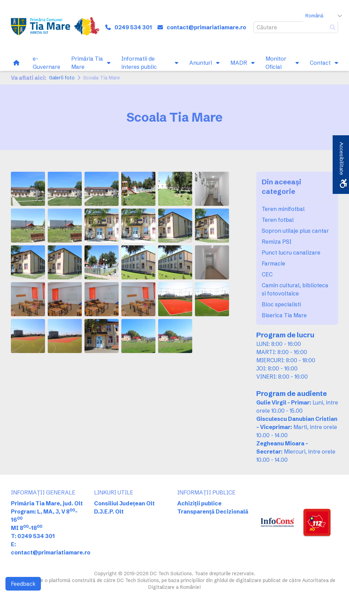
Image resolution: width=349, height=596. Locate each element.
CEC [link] (267, 274)
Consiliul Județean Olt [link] (124, 503)
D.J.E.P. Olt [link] (109, 511)
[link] (55, 27)
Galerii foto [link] (62, 78)
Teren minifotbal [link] (283, 208)
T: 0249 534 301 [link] (33, 536)
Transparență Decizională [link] (212, 511)
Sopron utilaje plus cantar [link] (295, 230)
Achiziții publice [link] (199, 503)
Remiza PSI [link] (276, 241)
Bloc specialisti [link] (281, 304)
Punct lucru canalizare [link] (291, 252)
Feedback (23, 583)
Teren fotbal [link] (278, 219)
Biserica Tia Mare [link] (284, 315)
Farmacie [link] (273, 263)
